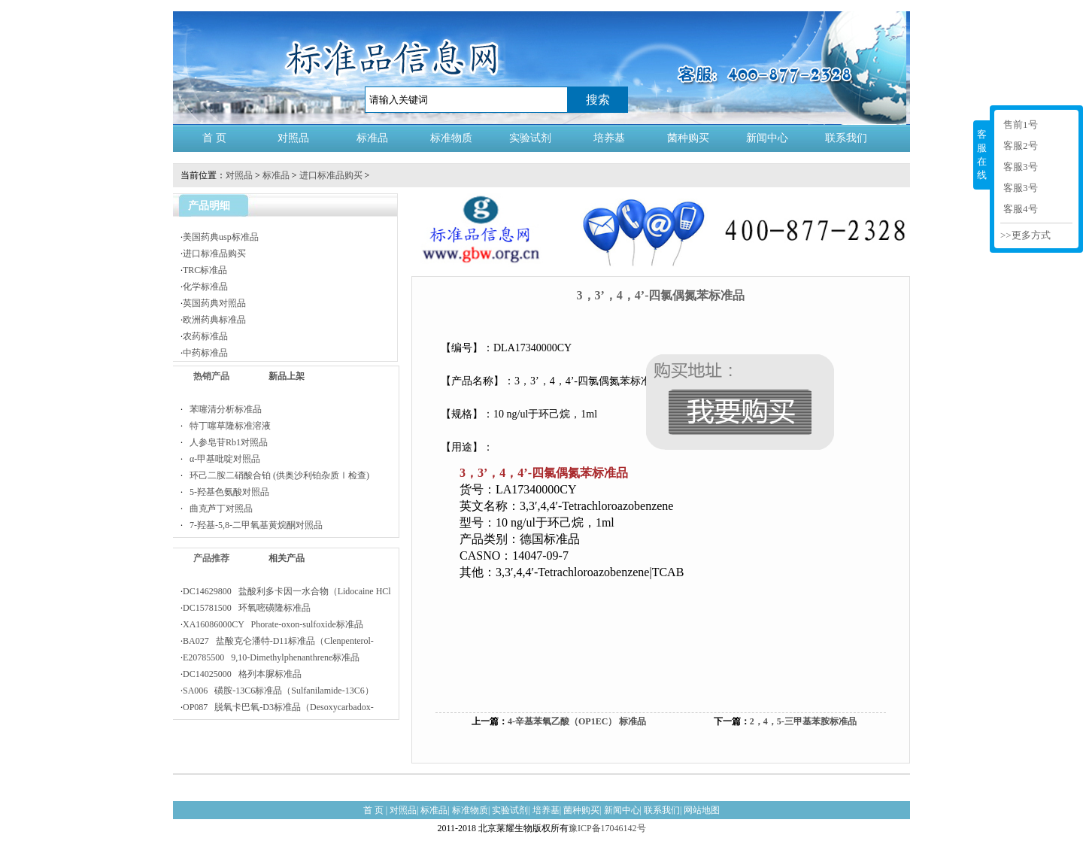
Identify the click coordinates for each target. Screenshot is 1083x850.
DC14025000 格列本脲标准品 (242, 674)
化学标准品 (205, 286)
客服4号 (1020, 208)
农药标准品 (205, 336)
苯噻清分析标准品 (222, 409)
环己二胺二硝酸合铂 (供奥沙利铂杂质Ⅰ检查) (276, 475)
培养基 (609, 138)
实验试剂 (530, 138)
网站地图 (702, 810)
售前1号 (1020, 124)
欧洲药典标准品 (214, 319)
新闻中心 (767, 138)
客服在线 (982, 155)
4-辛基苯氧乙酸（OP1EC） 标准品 (577, 721)
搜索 (598, 99)
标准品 (372, 138)
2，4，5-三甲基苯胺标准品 (803, 721)
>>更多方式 (1025, 235)
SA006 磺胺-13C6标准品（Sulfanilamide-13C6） (278, 690)
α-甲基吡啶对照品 (221, 459)
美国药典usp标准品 (221, 237)
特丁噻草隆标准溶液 (227, 425)
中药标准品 (205, 353)
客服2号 (1020, 145)
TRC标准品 (205, 270)
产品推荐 (211, 558)
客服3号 (1020, 166)
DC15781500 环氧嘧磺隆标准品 (247, 608)
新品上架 (286, 376)
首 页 (214, 138)
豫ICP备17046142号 (607, 828)
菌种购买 (688, 138)
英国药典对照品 (214, 303)
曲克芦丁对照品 (218, 508)
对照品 (293, 138)
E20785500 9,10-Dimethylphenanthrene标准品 (271, 657)
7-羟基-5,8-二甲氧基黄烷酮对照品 (253, 525)
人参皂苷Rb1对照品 (225, 442)
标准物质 (451, 138)
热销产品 (211, 376)
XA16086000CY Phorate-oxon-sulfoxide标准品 (273, 624)
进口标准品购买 (331, 175)
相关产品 (286, 558)
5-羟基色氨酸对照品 (226, 492)
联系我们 (846, 138)
